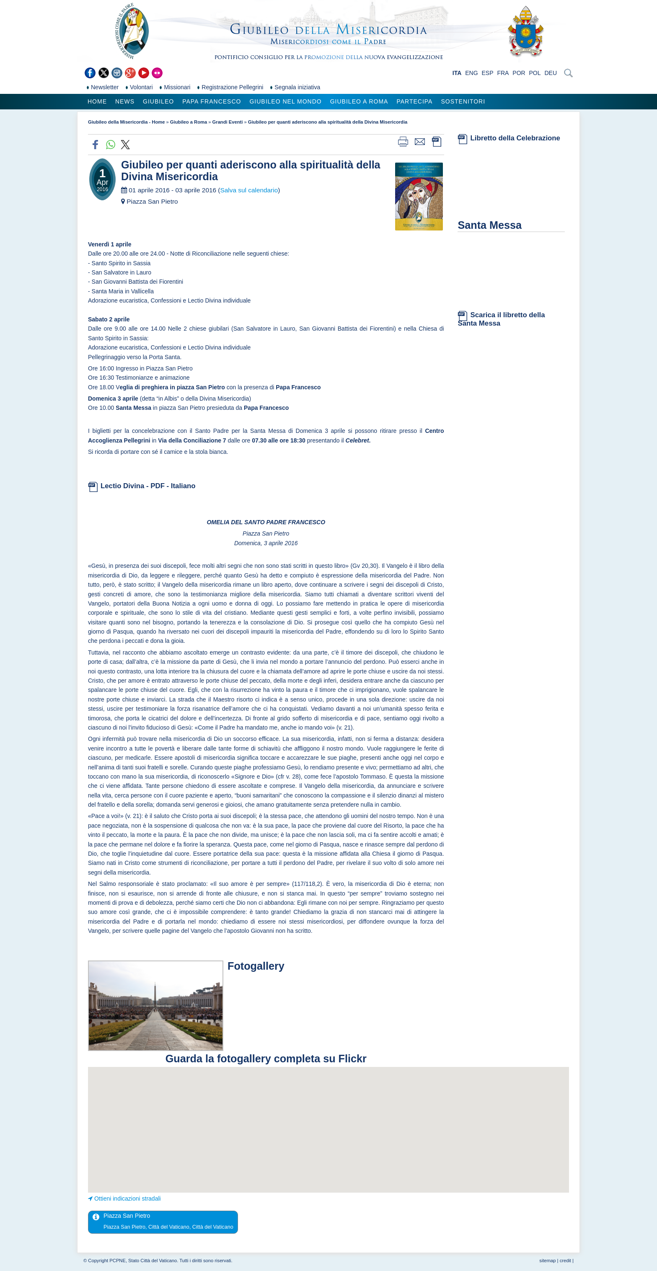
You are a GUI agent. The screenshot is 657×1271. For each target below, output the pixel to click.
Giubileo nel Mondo (285, 101)
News (125, 101)
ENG (471, 73)
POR (518, 73)
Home (97, 101)
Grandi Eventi (227, 121)
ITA (457, 73)
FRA (503, 73)
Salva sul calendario (249, 190)
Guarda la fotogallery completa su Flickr (266, 1058)
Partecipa (414, 101)
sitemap (547, 1260)
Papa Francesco (211, 101)
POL (535, 73)
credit (565, 1260)
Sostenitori (463, 101)
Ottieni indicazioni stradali (127, 1198)
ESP (488, 73)
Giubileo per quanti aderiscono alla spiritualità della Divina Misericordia (327, 121)
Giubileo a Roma (359, 101)
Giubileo (158, 101)
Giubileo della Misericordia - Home (126, 121)
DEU (550, 73)
